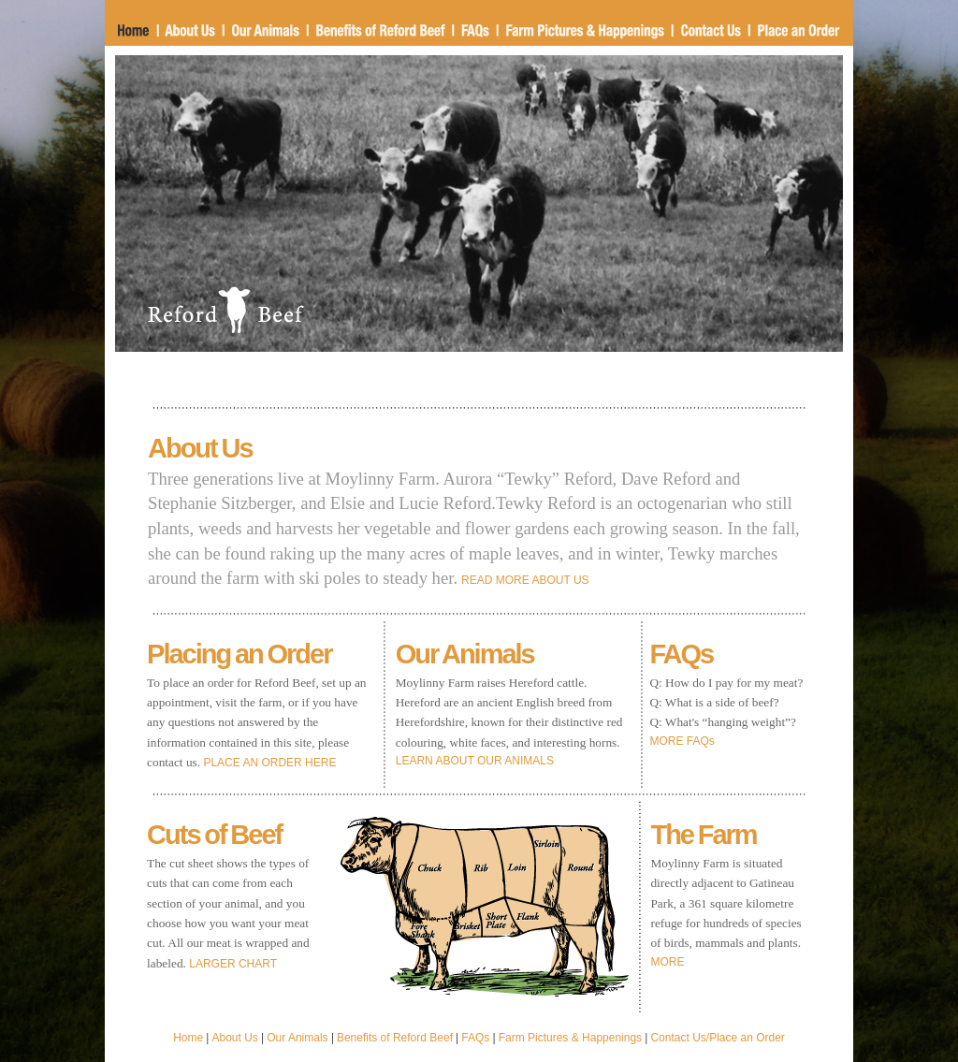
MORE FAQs (681, 741)
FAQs (475, 1037)
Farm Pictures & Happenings (570, 1037)
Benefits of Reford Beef (395, 1037)
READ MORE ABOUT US (524, 580)
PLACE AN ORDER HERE (269, 762)
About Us (235, 1037)
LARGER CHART (233, 963)
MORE (667, 961)
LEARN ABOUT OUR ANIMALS (475, 760)
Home (188, 1037)
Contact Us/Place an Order (717, 1037)
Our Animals (297, 1037)
